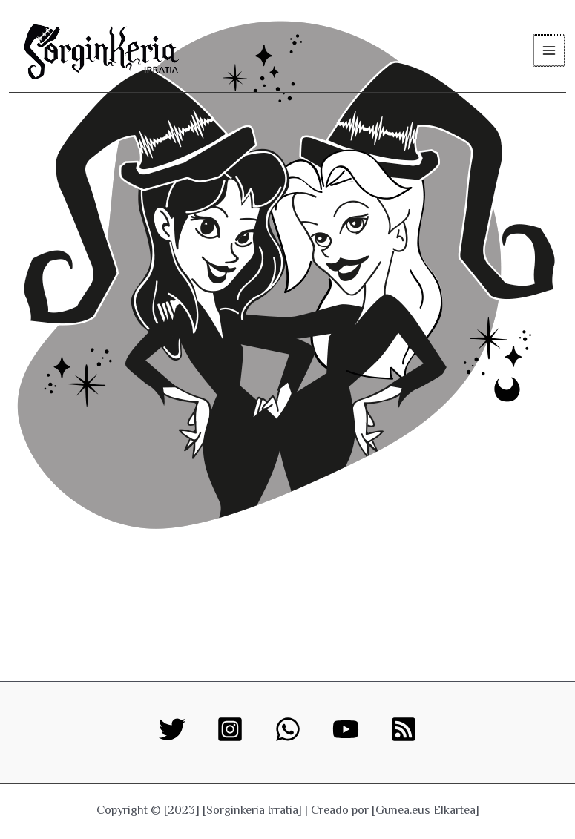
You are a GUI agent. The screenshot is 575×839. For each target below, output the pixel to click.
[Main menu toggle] (549, 50)
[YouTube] (345, 729)
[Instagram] (230, 729)
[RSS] (403, 729)
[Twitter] (172, 729)
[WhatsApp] (288, 729)
